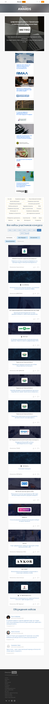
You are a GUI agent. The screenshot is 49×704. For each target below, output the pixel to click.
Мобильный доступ (13, 206)
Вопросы (7, 679)
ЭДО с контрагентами (27, 208)
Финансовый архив (14, 201)
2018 (22, 233)
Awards (6, 683)
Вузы (18, 220)
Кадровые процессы (28, 206)
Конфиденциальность (10, 688)
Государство (38, 220)
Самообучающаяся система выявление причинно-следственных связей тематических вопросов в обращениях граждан (24, 391)
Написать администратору (11, 692)
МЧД (39, 206)
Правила (7, 686)
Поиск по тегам (8, 696)
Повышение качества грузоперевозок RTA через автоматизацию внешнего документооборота (24, 494)
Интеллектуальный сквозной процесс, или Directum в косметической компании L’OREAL (24, 288)
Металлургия (27, 220)
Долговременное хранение (33, 213)
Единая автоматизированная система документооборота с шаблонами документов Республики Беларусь (24, 313)
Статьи (6, 677)
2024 (19, 230)
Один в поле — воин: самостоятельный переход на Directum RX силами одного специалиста (23, 650)
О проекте (7, 685)
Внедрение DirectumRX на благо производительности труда (24, 442)
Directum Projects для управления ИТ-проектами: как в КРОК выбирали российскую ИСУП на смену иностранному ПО (22, 636)
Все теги (7, 691)
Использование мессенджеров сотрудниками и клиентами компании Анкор (24, 572)
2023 (24, 230)
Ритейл (34, 218)
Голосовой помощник (24, 468)
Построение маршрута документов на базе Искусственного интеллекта (24, 365)
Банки (40, 218)
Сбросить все (20, 241)
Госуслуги (39, 208)
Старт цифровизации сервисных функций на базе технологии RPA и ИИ (24, 546)
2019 (39, 230)
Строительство (26, 218)
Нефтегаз (10, 220)
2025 (14, 230)
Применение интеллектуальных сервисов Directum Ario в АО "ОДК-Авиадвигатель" (24, 598)
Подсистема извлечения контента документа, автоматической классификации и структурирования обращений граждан (24, 417)
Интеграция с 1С (14, 211)
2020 (34, 230)
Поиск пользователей (10, 697)
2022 (29, 230)
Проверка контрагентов (15, 213)
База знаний (8, 682)
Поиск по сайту (8, 694)
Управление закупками (13, 208)
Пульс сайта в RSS (9, 689)
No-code (10, 199)
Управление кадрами (20, 199)
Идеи (6, 680)
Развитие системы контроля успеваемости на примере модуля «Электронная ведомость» (24, 261)
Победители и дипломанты (13, 218)
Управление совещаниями (32, 211)
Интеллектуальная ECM (34, 203)
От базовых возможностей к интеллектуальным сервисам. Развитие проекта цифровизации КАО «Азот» (24, 340)
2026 (10, 230)
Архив (27, 233)
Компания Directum (10, 675)
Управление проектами (33, 201)
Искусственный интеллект (35, 199)
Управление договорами (15, 203)
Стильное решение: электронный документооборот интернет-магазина (24, 520)
